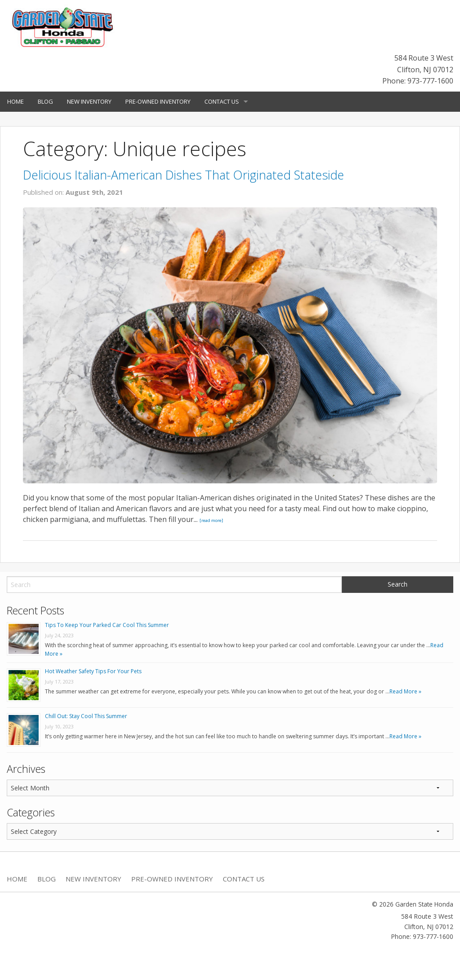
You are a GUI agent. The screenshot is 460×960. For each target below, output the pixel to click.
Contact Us (221, 101)
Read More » (405, 691)
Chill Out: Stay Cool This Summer (86, 716)
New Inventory (89, 101)
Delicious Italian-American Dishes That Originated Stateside (183, 175)
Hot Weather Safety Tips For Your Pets (93, 671)
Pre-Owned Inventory (157, 101)
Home (15, 101)
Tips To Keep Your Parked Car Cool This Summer (107, 625)
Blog (45, 101)
